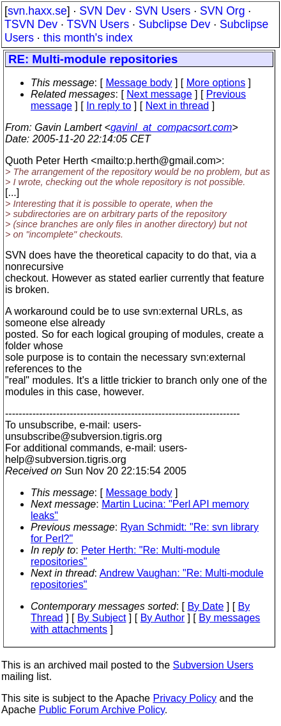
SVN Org (222, 10)
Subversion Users (213, 665)
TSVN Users (97, 24)
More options (216, 82)
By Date (205, 606)
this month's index (88, 37)
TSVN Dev (30, 24)
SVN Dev (102, 10)
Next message (159, 94)
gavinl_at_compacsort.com (171, 127)
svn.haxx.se (37, 10)
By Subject (101, 617)
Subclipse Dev (174, 24)
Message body (138, 82)
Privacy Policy (184, 698)
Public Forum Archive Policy (102, 709)
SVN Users (162, 10)
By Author (162, 617)
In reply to (108, 105)
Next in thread (177, 105)
